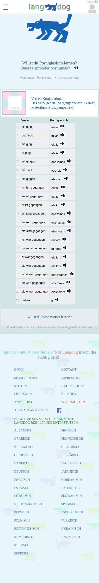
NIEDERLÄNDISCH (28, 504)
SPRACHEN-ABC (26, 378)
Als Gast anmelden (67, 77)
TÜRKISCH (69, 520)
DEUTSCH (21, 471)
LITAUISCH (22, 496)
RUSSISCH (21, 545)
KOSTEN (20, 386)
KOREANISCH (71, 480)
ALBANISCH (23, 430)
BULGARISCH (24, 447)
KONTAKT (69, 369)
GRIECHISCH (71, 447)
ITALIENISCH (71, 463)
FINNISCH (68, 430)
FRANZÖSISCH (72, 438)
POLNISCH (22, 520)
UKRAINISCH (71, 528)
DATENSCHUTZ (72, 386)
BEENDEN (68, 394)
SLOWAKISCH (71, 496)
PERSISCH (21, 512)
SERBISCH (21, 553)
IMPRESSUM (70, 378)
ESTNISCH (21, 488)
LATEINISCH (70, 488)
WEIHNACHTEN (73, 402)
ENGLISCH (22, 480)
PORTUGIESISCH (26, 528)
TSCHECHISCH (72, 512)
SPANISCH (68, 504)
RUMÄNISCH (23, 537)
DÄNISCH (21, 463)
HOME (18, 369)
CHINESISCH (23, 455)
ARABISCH (22, 438)
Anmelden (44, 77)
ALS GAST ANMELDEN (31, 410)
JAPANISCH (69, 471)
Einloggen (27, 77)
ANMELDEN (23, 402)
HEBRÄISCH (70, 455)
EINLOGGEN (23, 394)
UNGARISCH (70, 537)
